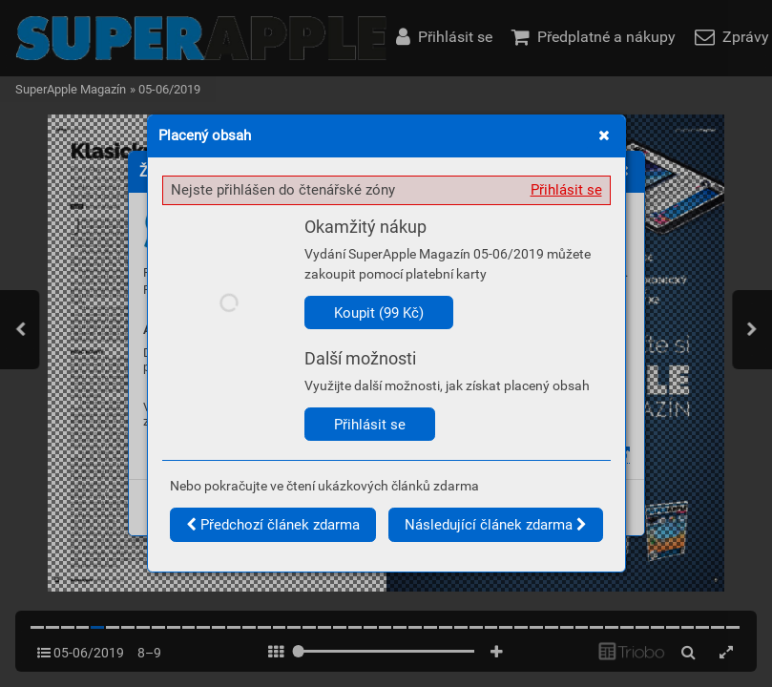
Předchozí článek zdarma (273, 524)
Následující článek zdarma (496, 524)
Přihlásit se (566, 189)
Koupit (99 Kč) (379, 313)
